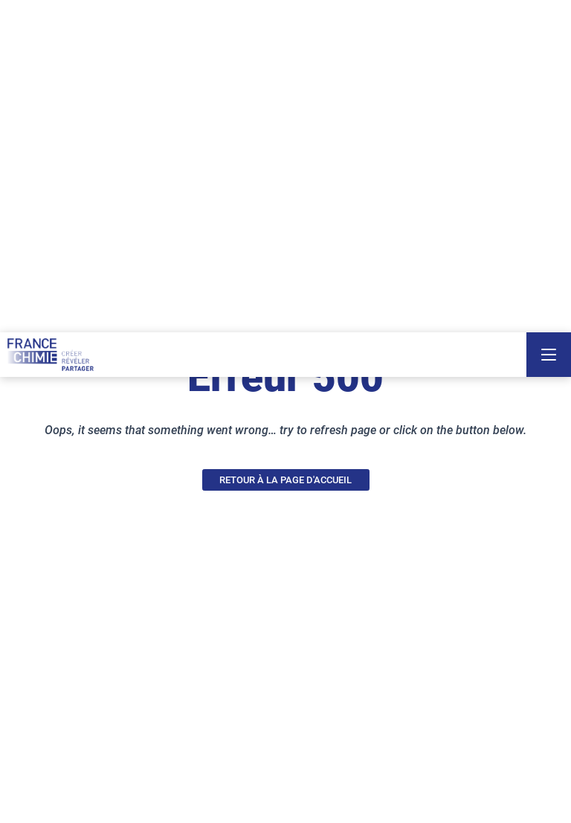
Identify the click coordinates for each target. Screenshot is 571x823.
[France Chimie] (50, 354)
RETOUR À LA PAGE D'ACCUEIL (285, 479)
